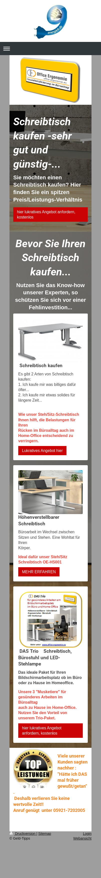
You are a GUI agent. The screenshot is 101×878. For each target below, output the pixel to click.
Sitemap (44, 834)
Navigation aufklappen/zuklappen (50, 48)
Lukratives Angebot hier (42, 450)
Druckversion (23, 834)
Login (87, 834)
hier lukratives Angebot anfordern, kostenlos (46, 214)
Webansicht (82, 838)
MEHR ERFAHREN (39, 572)
